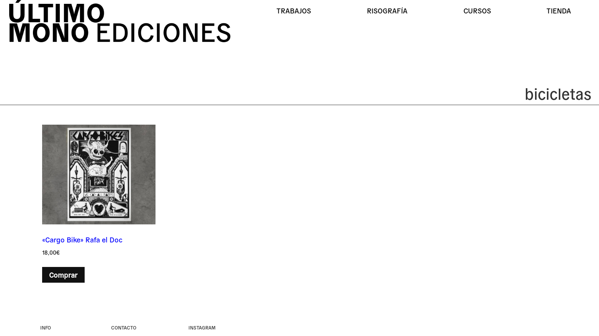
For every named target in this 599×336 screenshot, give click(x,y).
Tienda (559, 10)
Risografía (387, 10)
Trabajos (294, 10)
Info (45, 327)
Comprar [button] (63, 274)
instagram (202, 327)
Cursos (477, 10)
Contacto (123, 327)
